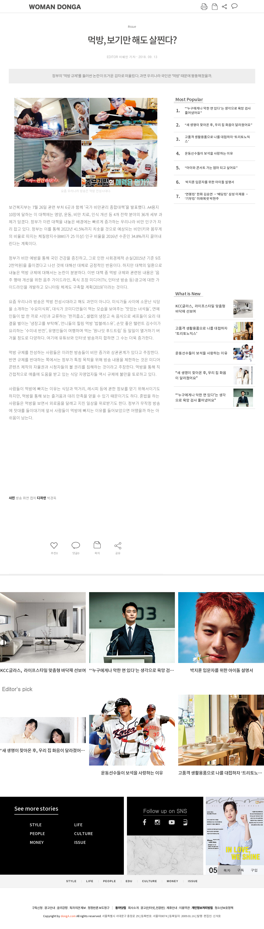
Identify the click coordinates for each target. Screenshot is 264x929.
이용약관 (184, 908)
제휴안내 (172, 908)
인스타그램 (157, 822)
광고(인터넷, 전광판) (153, 908)
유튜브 (172, 822)
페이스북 (144, 822)
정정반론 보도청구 (98, 908)
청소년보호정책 (224, 908)
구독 (240, 870)
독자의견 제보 (78, 908)
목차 (226, 870)
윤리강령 (62, 908)
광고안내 (49, 908)
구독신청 (37, 908)
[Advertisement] (75, 456)
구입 (254, 870)
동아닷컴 (120, 908)
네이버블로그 (185, 822)
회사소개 (133, 908)
